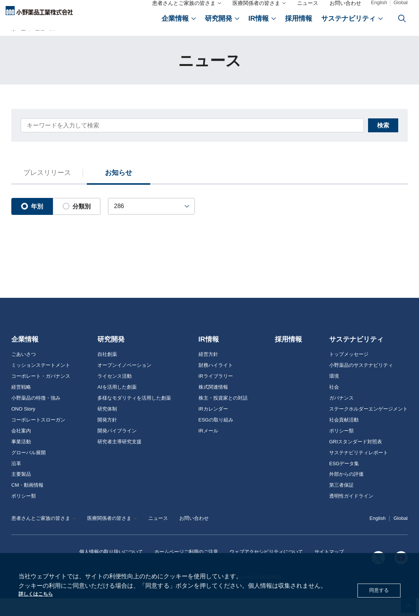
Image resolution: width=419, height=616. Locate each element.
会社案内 (21, 448)
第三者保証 (341, 503)
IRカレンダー (213, 426)
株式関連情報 (213, 405)
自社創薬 (107, 372)
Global (400, 6)
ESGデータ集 (344, 481)
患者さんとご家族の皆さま (184, 7)
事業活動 (21, 459)
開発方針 (107, 437)
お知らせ (119, 192)
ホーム (18, 43)
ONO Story (23, 426)
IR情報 (209, 357)
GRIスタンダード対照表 (355, 459)
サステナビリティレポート (358, 470)
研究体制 (107, 426)
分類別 (77, 225)
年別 (32, 225)
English (379, 6)
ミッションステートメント (40, 383)
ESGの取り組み (216, 437)
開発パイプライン (117, 448)
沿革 (16, 481)
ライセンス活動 (114, 394)
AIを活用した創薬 (116, 405)
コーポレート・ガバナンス (40, 394)
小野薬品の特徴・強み (35, 415)
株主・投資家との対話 (223, 415)
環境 (334, 394)
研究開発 (111, 357)
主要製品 (21, 492)
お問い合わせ (345, 7)
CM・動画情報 (27, 503)
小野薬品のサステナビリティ (361, 383)
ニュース (307, 7)
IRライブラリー (216, 394)
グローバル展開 (28, 470)
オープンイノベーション (124, 383)
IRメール (208, 448)
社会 (334, 405)
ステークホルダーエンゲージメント (368, 426)
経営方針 (208, 372)
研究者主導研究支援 (119, 459)
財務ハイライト (216, 383)
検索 (362, 142)
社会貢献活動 (344, 437)
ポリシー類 (23, 514)
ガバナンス (341, 415)
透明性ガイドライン (351, 514)
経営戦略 (21, 405)
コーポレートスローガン (38, 437)
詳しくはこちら (39, 593)
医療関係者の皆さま (256, 7)
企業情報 (25, 357)
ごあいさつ (23, 372)
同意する (377, 589)
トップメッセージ (348, 372)
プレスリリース (47, 192)
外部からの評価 (346, 492)
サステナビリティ (356, 357)
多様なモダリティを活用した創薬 (134, 415)
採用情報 (288, 357)
